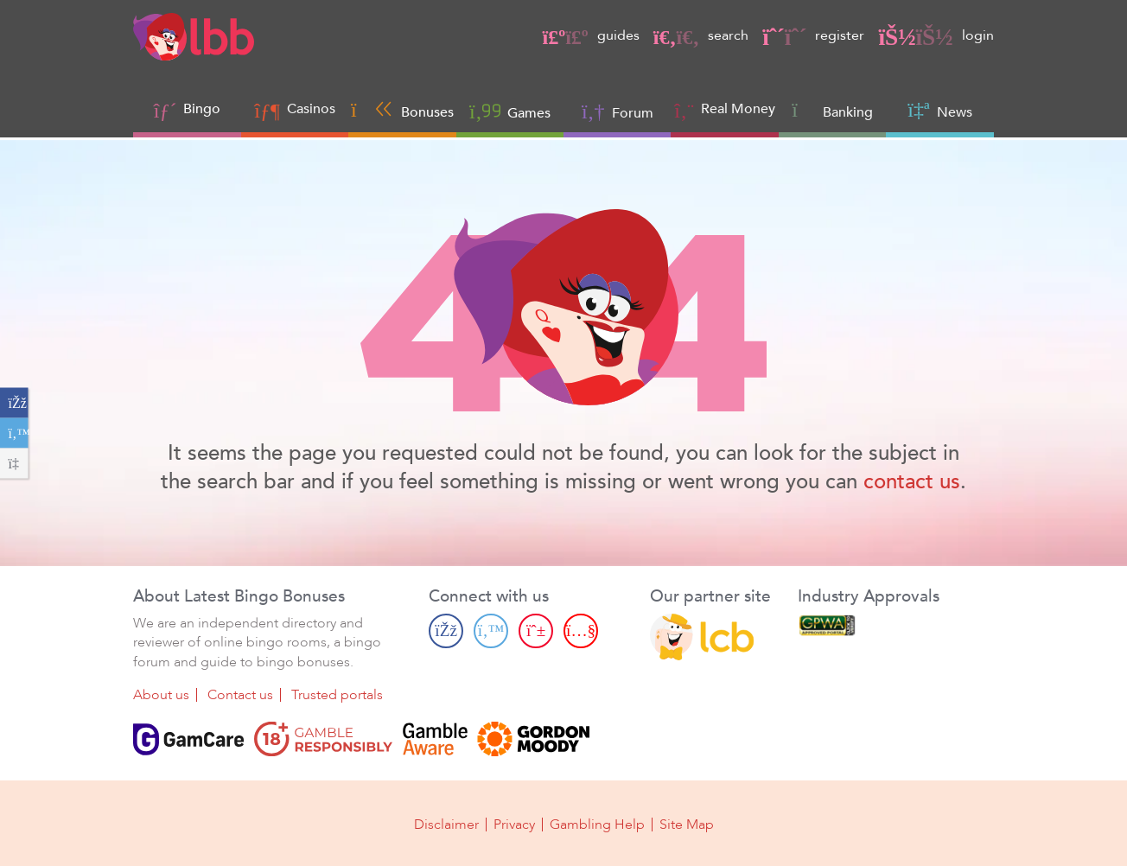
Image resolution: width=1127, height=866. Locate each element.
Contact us (240, 695)
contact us (911, 482)
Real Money (738, 108)
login (935, 35)
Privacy (514, 824)
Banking (832, 110)
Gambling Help (597, 824)
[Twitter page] (491, 631)
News (939, 110)
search (700, 35)
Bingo (201, 108)
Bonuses (402, 110)
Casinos (311, 108)
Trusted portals (337, 695)
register (813, 35)
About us (161, 695)
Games (510, 111)
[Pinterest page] (536, 631)
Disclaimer (446, 824)
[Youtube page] (581, 631)
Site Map (686, 824)
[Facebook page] (446, 631)
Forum (617, 111)
